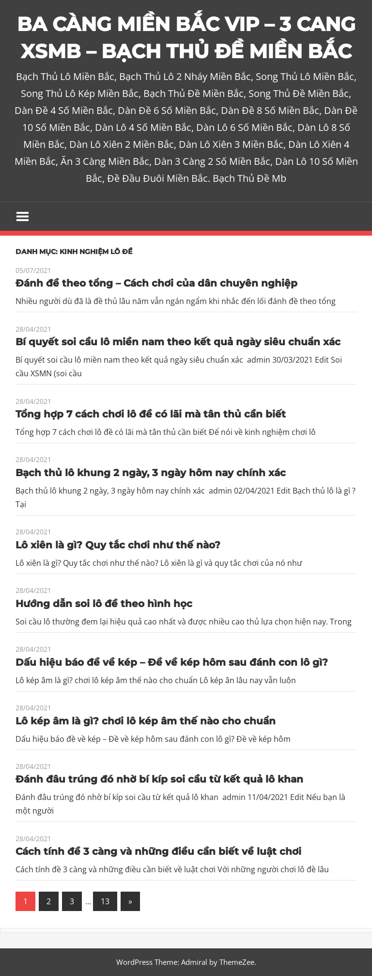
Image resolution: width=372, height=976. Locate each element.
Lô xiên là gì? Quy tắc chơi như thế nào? (118, 545)
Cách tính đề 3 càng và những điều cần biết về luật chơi (158, 851)
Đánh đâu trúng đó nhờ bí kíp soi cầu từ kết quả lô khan (159, 779)
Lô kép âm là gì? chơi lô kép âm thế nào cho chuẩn (146, 721)
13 (105, 901)
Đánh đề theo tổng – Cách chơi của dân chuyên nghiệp (156, 283)
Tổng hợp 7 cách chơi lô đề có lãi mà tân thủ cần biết (151, 414)
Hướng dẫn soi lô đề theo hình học (104, 603)
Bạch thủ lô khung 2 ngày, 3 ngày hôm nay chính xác (151, 473)
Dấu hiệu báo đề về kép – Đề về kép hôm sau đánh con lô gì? (172, 662)
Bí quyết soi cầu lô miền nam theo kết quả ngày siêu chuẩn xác (178, 342)
